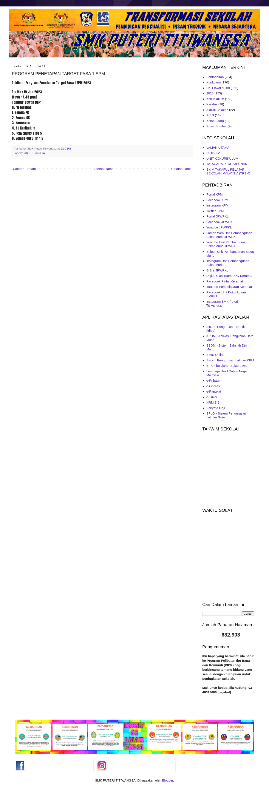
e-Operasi (213, 386)
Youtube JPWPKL (219, 227)
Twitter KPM (215, 211)
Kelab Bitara (215, 121)
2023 (27, 153)
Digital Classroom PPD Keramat (229, 276)
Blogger (167, 780)
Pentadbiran (215, 77)
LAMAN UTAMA (217, 147)
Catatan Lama (181, 169)
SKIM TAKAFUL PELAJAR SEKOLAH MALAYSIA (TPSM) (228, 171)
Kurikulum (38, 153)
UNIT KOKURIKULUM (222, 158)
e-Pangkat (213, 391)
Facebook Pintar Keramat (224, 281)
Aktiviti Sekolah (217, 110)
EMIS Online (215, 354)
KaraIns (212, 104)
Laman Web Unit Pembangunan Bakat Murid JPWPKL (229, 235)
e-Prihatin (213, 380)
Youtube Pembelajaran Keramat (229, 286)
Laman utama (104, 169)
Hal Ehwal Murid (218, 88)
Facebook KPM (217, 200)
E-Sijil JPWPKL (217, 270)
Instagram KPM (217, 205)
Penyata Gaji (215, 408)
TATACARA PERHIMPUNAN (226, 164)
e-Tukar (211, 397)
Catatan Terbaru (24, 169)
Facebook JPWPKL (220, 222)
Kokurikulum (215, 99)
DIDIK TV (213, 153)
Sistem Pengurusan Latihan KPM (230, 360)
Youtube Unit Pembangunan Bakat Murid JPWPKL (226, 244)
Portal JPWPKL (217, 216)
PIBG (210, 115)
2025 (209, 93)
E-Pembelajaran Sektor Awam (227, 365)
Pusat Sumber (216, 126)
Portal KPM (214, 194)
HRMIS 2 (213, 402)
